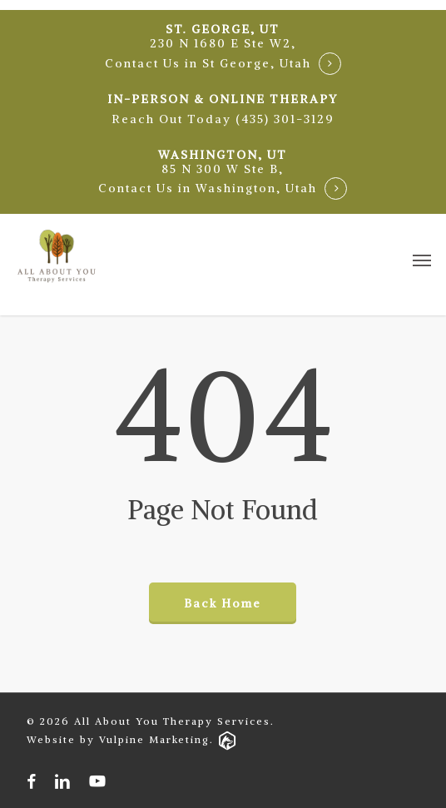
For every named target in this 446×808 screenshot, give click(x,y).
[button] (223, 119)
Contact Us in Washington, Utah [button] (207, 188)
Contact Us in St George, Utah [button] (208, 63)
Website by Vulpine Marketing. (131, 739)
